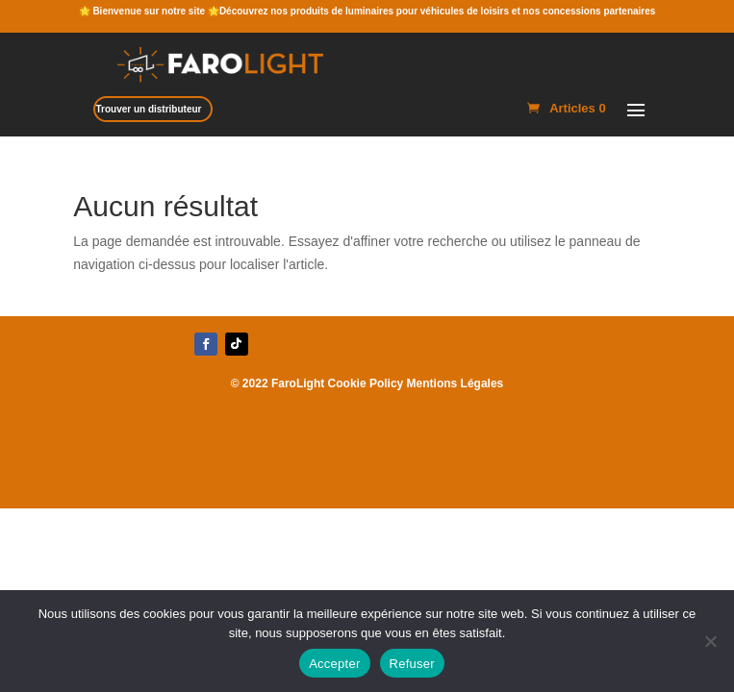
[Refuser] (710, 641)
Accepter (334, 663)
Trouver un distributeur (148, 109)
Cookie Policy (366, 383)
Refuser (412, 663)
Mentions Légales (455, 383)
